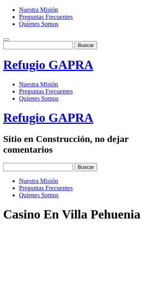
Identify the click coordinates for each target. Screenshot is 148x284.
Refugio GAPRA (48, 65)
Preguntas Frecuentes (46, 16)
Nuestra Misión (38, 9)
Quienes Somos (38, 24)
